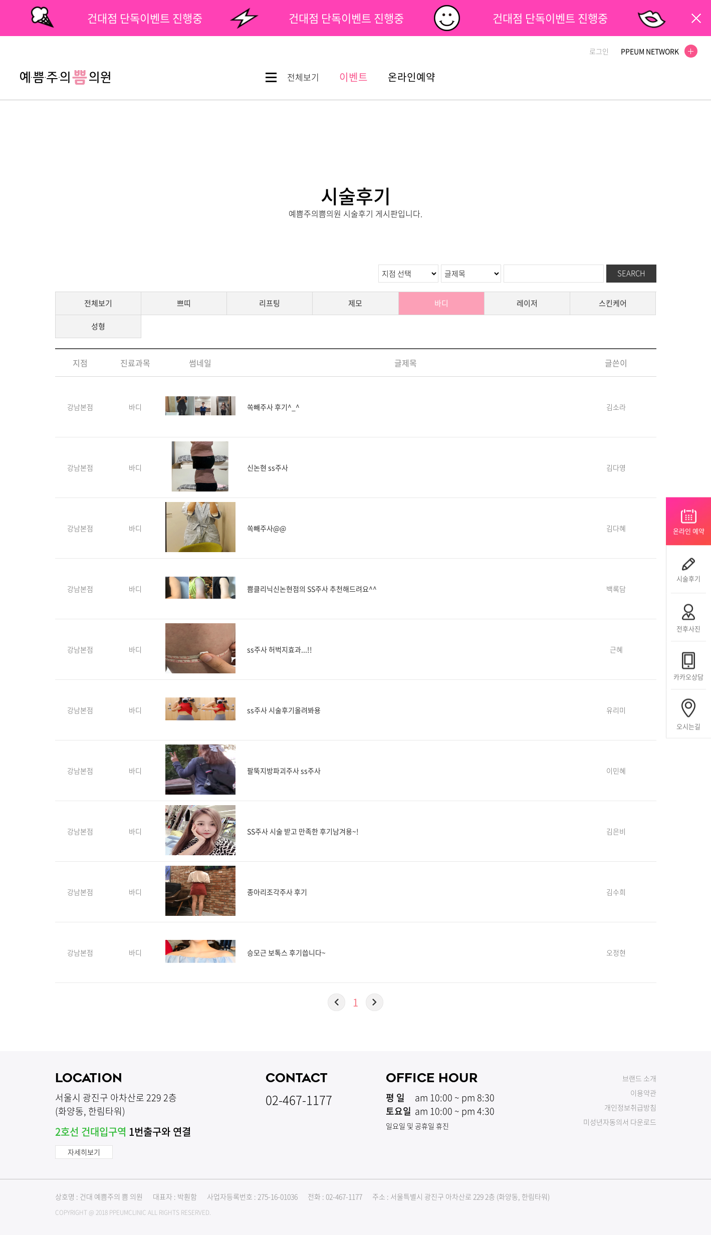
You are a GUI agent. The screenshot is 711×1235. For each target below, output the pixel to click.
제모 (355, 303)
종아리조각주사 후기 (277, 892)
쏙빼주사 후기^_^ (273, 407)
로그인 (599, 51)
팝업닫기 (696, 18)
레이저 (527, 303)
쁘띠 (184, 303)
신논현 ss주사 (267, 467)
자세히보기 (84, 1152)
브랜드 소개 (639, 1078)
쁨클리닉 (65, 77)
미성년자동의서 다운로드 (619, 1122)
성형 (98, 326)
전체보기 (98, 303)
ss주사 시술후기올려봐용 (284, 710)
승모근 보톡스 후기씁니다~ (286, 952)
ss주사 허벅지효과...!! (279, 649)
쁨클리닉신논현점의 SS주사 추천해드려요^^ (312, 589)
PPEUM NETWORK (656, 51)
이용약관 (643, 1093)
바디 (441, 303)
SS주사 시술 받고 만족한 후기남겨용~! (303, 831)
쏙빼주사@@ (266, 528)
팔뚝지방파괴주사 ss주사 (284, 771)
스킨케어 (613, 303)
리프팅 (269, 303)
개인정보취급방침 (630, 1107)
